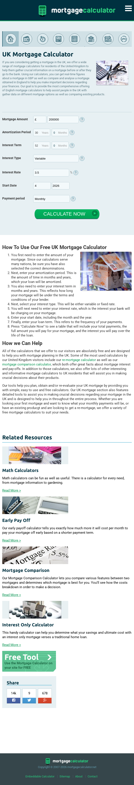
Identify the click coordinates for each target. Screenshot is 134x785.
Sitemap (65, 776)
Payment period (13, 198)
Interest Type (11, 158)
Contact (92, 776)
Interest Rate (11, 172)
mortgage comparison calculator (26, 364)
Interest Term (11, 145)
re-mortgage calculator (79, 359)
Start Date (9, 185)
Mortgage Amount (15, 119)
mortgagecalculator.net (81, 767)
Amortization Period (16, 132)
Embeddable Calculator (39, 776)
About (78, 776)
